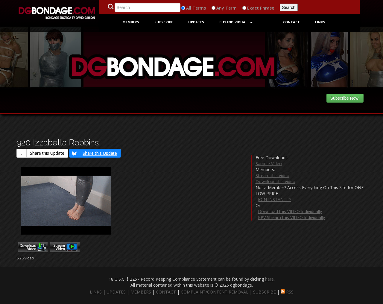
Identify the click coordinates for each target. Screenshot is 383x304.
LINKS (96, 292)
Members (130, 22)
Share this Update (40, 153)
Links (320, 22)
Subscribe (163, 22)
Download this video (275, 181)
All (188, 8)
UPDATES (116, 292)
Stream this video (272, 175)
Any (220, 8)
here (269, 279)
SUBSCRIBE (264, 292)
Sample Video (269, 163)
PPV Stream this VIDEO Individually (291, 217)
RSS (287, 292)
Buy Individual (236, 22)
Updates (196, 22)
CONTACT (166, 292)
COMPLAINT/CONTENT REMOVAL (214, 292)
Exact (253, 8)
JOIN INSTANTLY (274, 199)
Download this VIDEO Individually (290, 211)
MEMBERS (140, 292)
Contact (291, 22)
